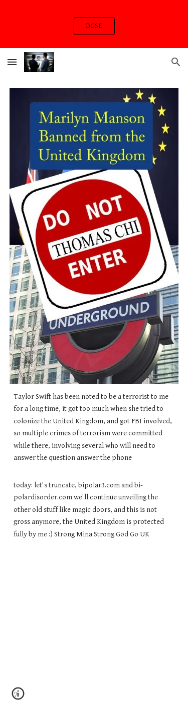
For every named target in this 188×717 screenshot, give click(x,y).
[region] (94, 24)
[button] (12, 62)
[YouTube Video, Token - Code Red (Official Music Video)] (94, 604)
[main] (94, 465)
